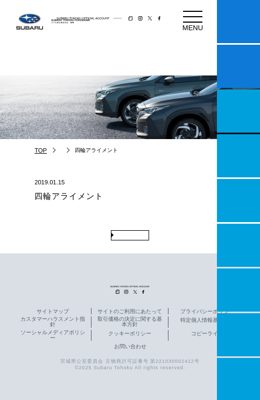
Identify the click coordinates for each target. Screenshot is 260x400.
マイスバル (238, 21)
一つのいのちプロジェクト (238, 111)
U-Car (238, 245)
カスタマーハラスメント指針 (52, 321)
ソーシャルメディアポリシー (52, 335)
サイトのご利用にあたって (129, 311)
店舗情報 (238, 200)
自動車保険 (238, 290)
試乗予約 (238, 66)
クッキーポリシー (129, 333)
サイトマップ (53, 311)
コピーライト (207, 333)
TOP (40, 150)
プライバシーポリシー (207, 311)
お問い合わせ (130, 346)
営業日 (238, 155)
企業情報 (238, 334)
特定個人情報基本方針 (207, 320)
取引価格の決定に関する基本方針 (129, 321)
